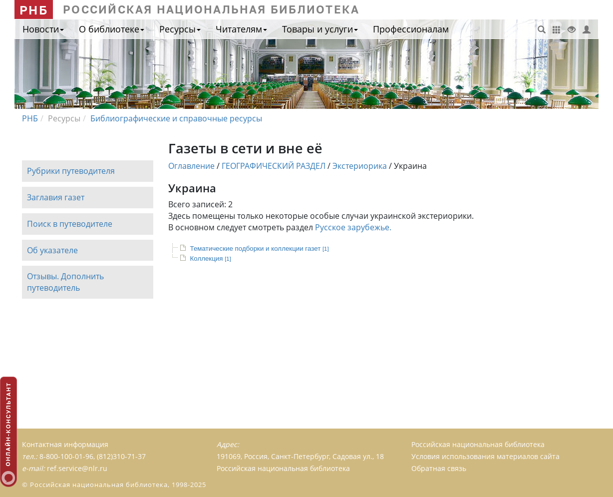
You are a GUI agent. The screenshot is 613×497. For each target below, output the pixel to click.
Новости (43, 29)
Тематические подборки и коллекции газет (259, 248)
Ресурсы (180, 29)
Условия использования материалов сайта (485, 456)
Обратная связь (438, 468)
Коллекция (210, 258)
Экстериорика (359, 165)
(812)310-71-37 (121, 456)
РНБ (33, 9)
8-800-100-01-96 (66, 456)
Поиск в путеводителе (69, 223)
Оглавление (191, 165)
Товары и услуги (320, 29)
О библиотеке (111, 29)
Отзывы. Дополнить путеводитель (65, 282)
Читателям (241, 29)
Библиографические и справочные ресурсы (176, 118)
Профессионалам (411, 29)
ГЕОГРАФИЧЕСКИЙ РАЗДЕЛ (273, 165)
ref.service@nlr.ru (77, 468)
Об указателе (52, 250)
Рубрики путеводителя (71, 170)
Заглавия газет (55, 197)
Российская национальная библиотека (478, 444)
